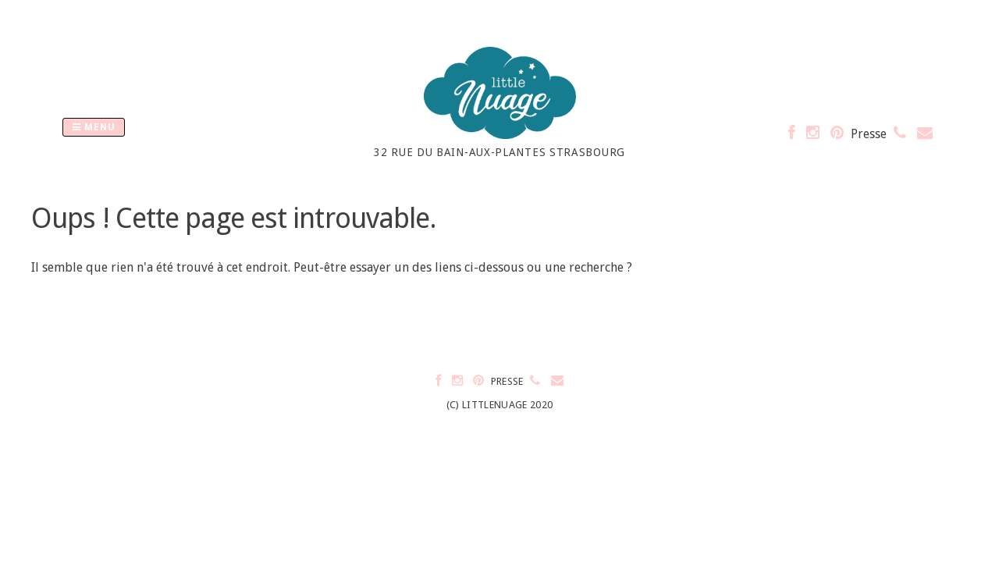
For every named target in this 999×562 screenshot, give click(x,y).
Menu (94, 127)
